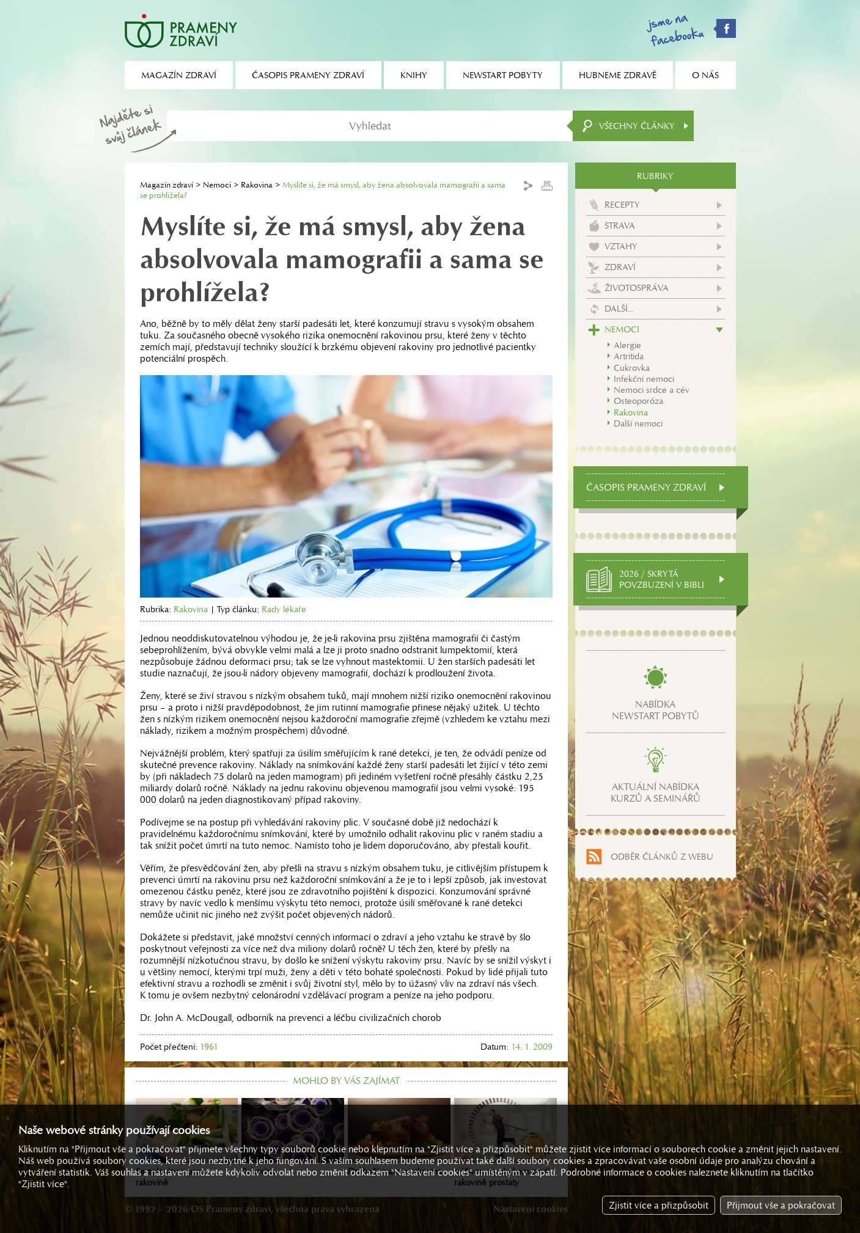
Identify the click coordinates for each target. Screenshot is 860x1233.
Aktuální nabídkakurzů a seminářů (655, 792)
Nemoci (217, 185)
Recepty (622, 204)
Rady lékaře (284, 609)
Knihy (413, 75)
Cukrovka (632, 367)
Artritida (629, 356)
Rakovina (257, 185)
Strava (620, 225)
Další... (619, 308)
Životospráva (637, 287)
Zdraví (620, 267)
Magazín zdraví (166, 185)
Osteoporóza (638, 400)
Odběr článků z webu (662, 856)
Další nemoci (638, 423)
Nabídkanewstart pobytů (655, 710)
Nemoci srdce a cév (651, 389)
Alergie (627, 345)
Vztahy (621, 246)
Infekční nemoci (644, 378)
